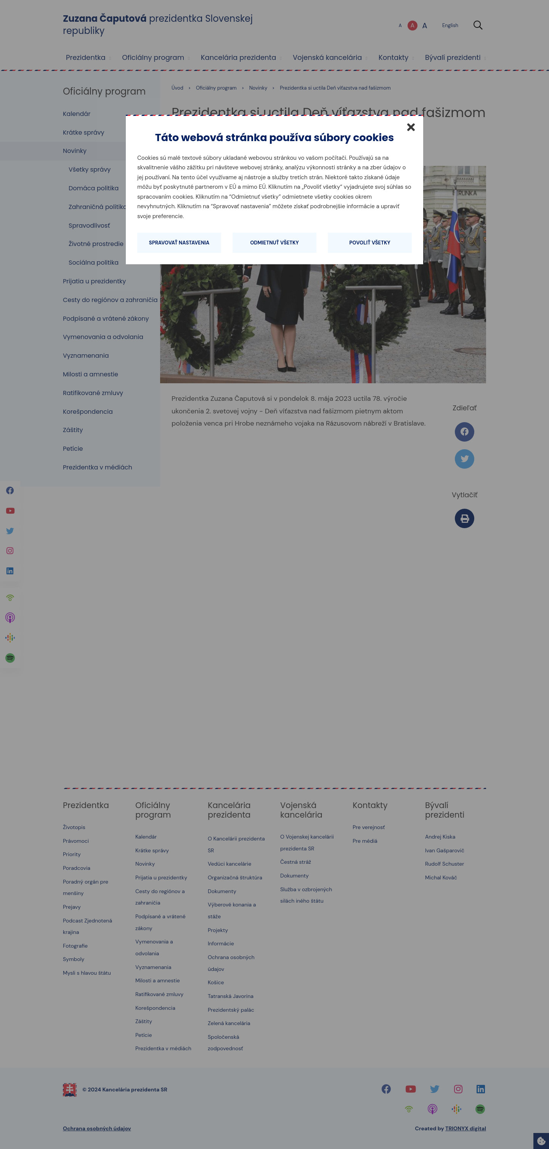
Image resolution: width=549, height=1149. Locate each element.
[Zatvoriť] (411, 127)
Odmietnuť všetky (274, 242)
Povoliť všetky (369, 242)
